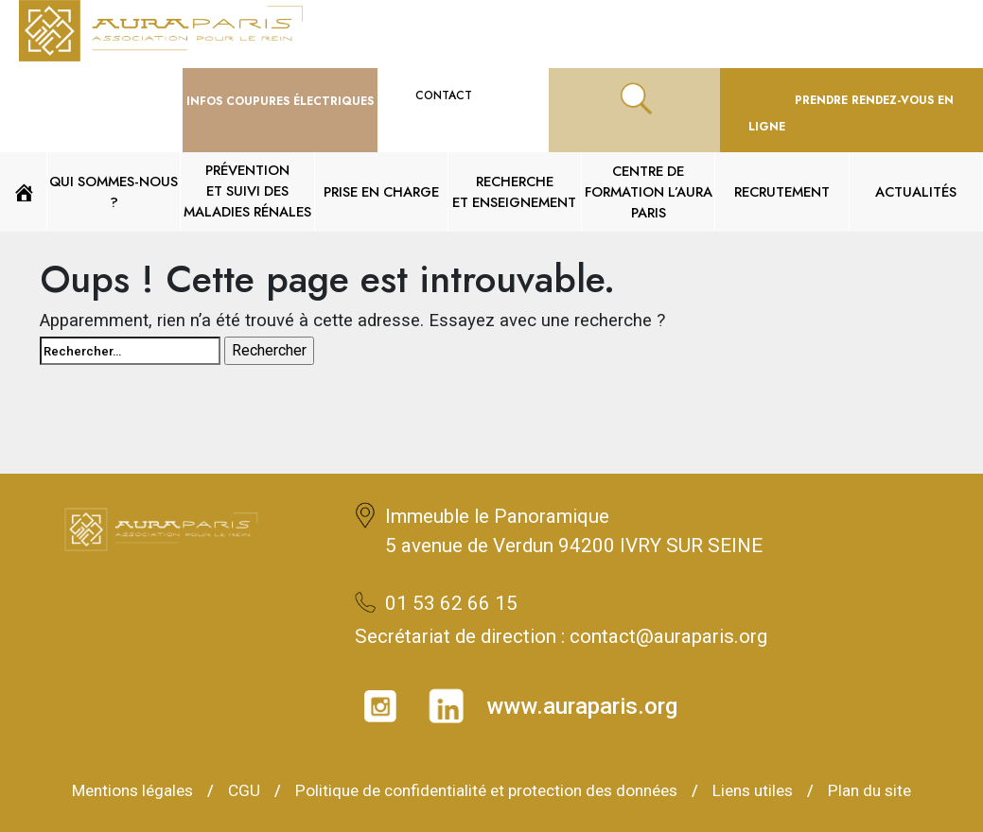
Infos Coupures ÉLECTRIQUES (280, 101)
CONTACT (463, 95)
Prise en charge (381, 191)
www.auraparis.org (581, 706)
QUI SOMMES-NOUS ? (113, 191)
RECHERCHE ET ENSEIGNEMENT (514, 191)
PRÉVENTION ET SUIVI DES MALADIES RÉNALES (247, 190)
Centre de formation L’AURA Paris (648, 191)
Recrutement (782, 191)
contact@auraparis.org (668, 636)
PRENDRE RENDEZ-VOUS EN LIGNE (851, 113)
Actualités (916, 191)
